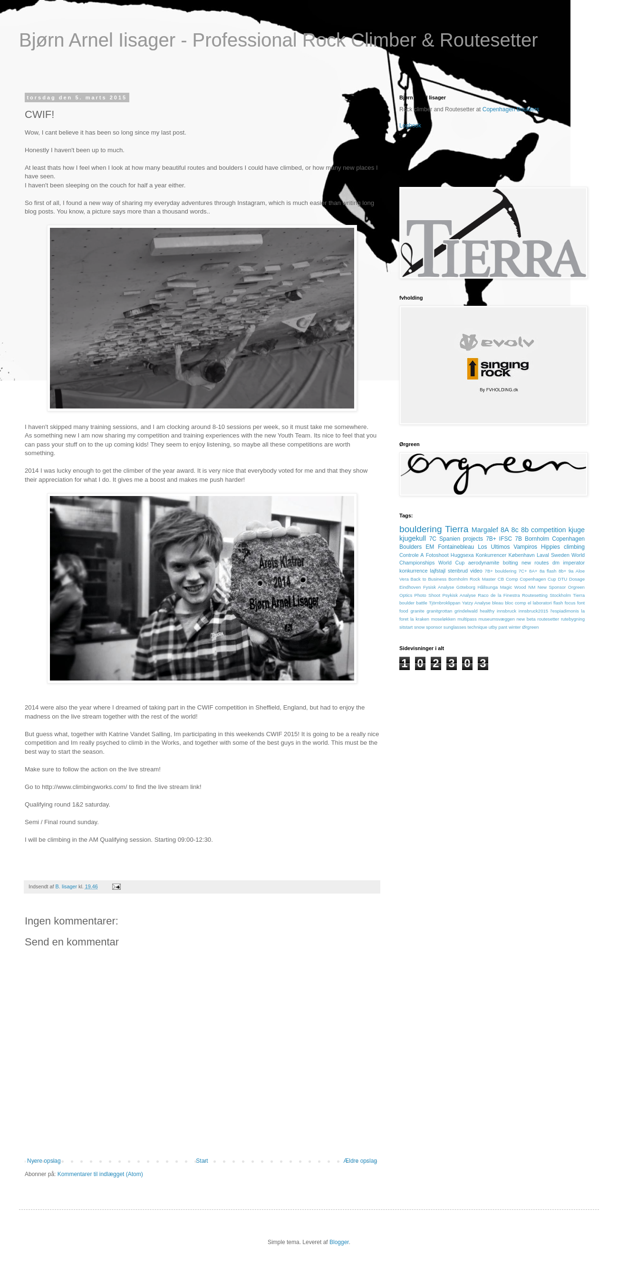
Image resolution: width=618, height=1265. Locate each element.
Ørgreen (530, 627)
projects (473, 538)
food (403, 610)
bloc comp (515, 602)
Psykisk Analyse (458, 595)
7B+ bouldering (501, 571)
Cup (552, 579)
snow (419, 627)
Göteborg (465, 587)
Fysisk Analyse (438, 587)
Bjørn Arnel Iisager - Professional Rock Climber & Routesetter (278, 39)
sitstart (406, 627)
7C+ (523, 571)
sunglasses (455, 627)
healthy (487, 610)
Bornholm (537, 538)
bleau (497, 602)
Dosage (577, 579)
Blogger (339, 1242)
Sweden (560, 555)
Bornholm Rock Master (472, 579)
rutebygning (573, 619)
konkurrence (413, 571)
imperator (574, 562)
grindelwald (466, 610)
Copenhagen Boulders (511, 109)
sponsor (434, 627)
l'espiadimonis (564, 610)
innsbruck (506, 610)
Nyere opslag (44, 1161)
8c (515, 530)
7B (518, 538)
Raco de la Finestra (499, 595)
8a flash (548, 571)
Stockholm (560, 595)
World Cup (451, 562)
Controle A (411, 555)
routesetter (548, 619)
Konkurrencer (491, 555)
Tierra (456, 529)
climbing (574, 547)
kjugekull (412, 538)
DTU (562, 579)
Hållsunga (487, 587)
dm (556, 562)
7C (432, 538)
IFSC (505, 538)
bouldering (420, 529)
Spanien (449, 538)
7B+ (491, 538)
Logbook (410, 125)
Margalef (485, 530)
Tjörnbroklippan (444, 602)
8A (505, 530)
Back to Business (429, 579)
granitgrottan (439, 610)
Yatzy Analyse (476, 602)
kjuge (577, 530)
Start (202, 1161)
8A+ (533, 571)
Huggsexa (462, 555)
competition (548, 530)
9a (571, 571)
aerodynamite (483, 562)
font (581, 602)
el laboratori (540, 602)
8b (525, 530)
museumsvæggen (496, 619)
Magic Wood (513, 587)
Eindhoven (410, 587)
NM (531, 587)
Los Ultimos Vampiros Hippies (519, 547)
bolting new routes (526, 562)
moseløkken (443, 619)
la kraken (419, 619)
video (476, 571)
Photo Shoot (428, 595)
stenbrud (458, 571)
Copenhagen (533, 579)
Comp (512, 579)
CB (501, 579)
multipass (467, 619)
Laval (543, 555)
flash (558, 602)
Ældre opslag (360, 1161)
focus (570, 602)
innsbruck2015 (533, 610)
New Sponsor (552, 587)
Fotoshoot (437, 555)
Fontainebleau (456, 547)
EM (429, 547)
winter (515, 627)
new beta (525, 619)
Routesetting (535, 595)
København (522, 555)
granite (417, 610)
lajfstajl (437, 571)
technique (478, 627)
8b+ (562, 571)
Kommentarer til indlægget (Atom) (100, 1174)
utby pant (498, 627)
